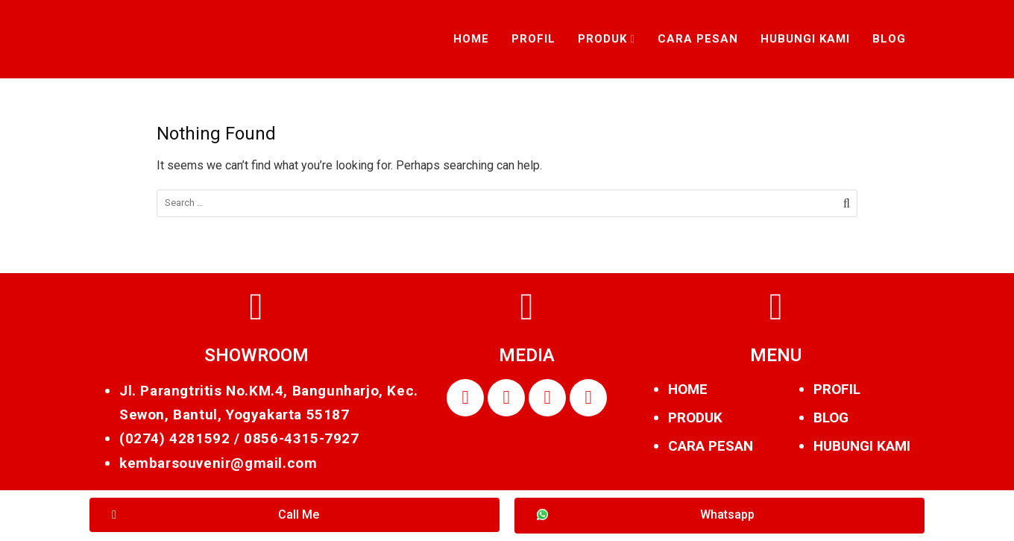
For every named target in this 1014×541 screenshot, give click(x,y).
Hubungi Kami (805, 39)
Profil (533, 39)
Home (471, 39)
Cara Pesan (698, 39)
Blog (889, 39)
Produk (602, 39)
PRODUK (695, 417)
